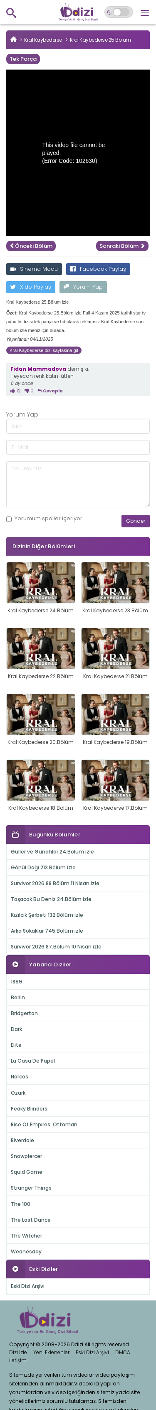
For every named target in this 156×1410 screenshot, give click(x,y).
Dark (16, 1029)
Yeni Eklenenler (51, 1352)
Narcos (19, 1076)
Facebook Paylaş (98, 269)
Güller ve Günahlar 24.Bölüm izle (52, 851)
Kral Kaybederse (43, 39)
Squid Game (26, 1171)
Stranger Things (31, 1187)
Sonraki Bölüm (122, 246)
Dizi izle (18, 1352)
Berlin (18, 997)
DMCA (122, 1352)
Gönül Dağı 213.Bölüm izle (43, 867)
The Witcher (26, 1235)
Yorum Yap (83, 287)
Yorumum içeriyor (44, 518)
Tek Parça (23, 59)
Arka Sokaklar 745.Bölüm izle (47, 930)
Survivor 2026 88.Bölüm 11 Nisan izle (55, 883)
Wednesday (26, 1251)
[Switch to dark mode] (118, 12)
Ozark (18, 1092)
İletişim (18, 1360)
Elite (16, 1044)
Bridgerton (24, 1013)
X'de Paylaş (30, 287)
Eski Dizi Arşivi (28, 1286)
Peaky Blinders (29, 1108)
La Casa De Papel (33, 1060)
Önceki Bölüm (31, 246)
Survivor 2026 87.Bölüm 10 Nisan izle (56, 946)
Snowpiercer (26, 1156)
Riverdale (22, 1140)
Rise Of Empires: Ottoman (44, 1124)
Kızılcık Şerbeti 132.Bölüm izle (47, 914)
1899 (16, 981)
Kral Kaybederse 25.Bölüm (100, 39)
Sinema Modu (34, 269)
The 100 (20, 1204)
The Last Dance (31, 1219)
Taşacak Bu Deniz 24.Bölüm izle (51, 899)
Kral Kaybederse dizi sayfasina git (44, 350)
